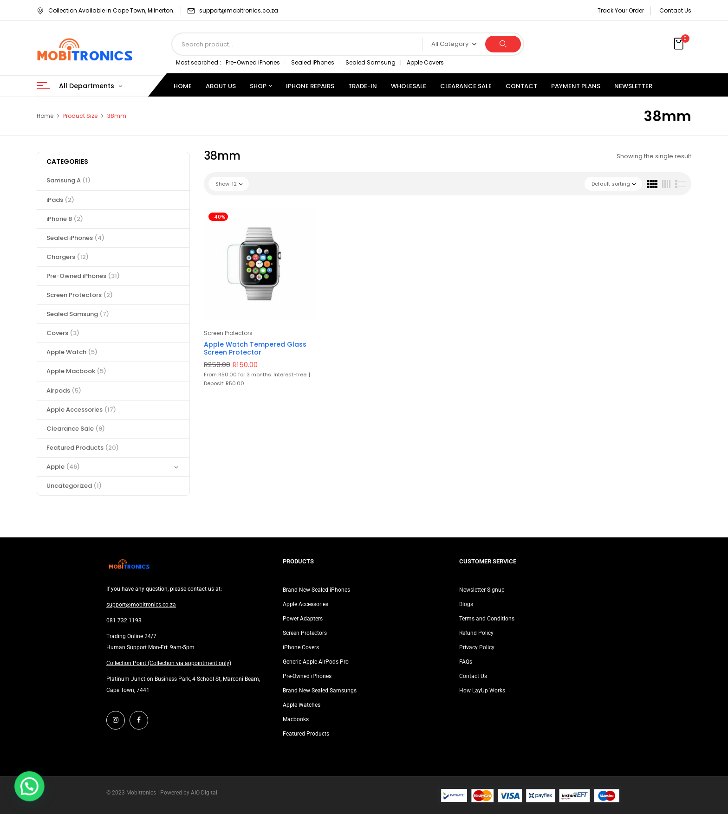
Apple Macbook (76, 371)
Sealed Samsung (370, 62)
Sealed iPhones (312, 62)
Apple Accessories (81, 409)
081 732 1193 (124, 620)
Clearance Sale (75, 428)
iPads (60, 199)
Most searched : (198, 62)
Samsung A (68, 180)
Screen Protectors (79, 295)
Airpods (63, 390)
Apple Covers (425, 62)
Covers (62, 333)
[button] (680, 44)
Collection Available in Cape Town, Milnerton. (106, 10)
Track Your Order (621, 10)
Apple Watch (72, 352)
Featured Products (82, 447)
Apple (63, 466)
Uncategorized (74, 485)
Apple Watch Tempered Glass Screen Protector (255, 348)
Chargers (67, 256)
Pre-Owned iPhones (253, 62)
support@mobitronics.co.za (238, 10)
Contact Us (675, 10)
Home (45, 116)
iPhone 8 (64, 218)
